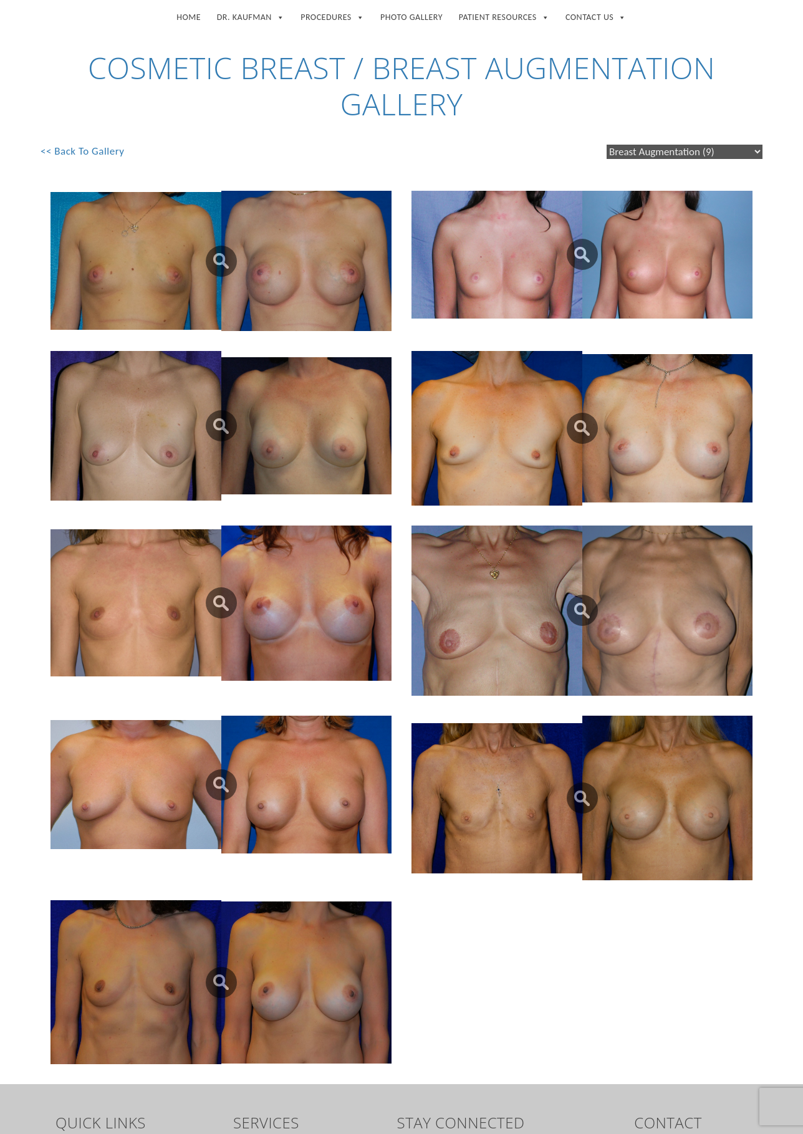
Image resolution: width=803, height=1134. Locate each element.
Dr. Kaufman (251, 15)
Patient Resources (504, 15)
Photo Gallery (411, 17)
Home (188, 17)
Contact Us (596, 15)
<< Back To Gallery (82, 151)
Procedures (332, 15)
